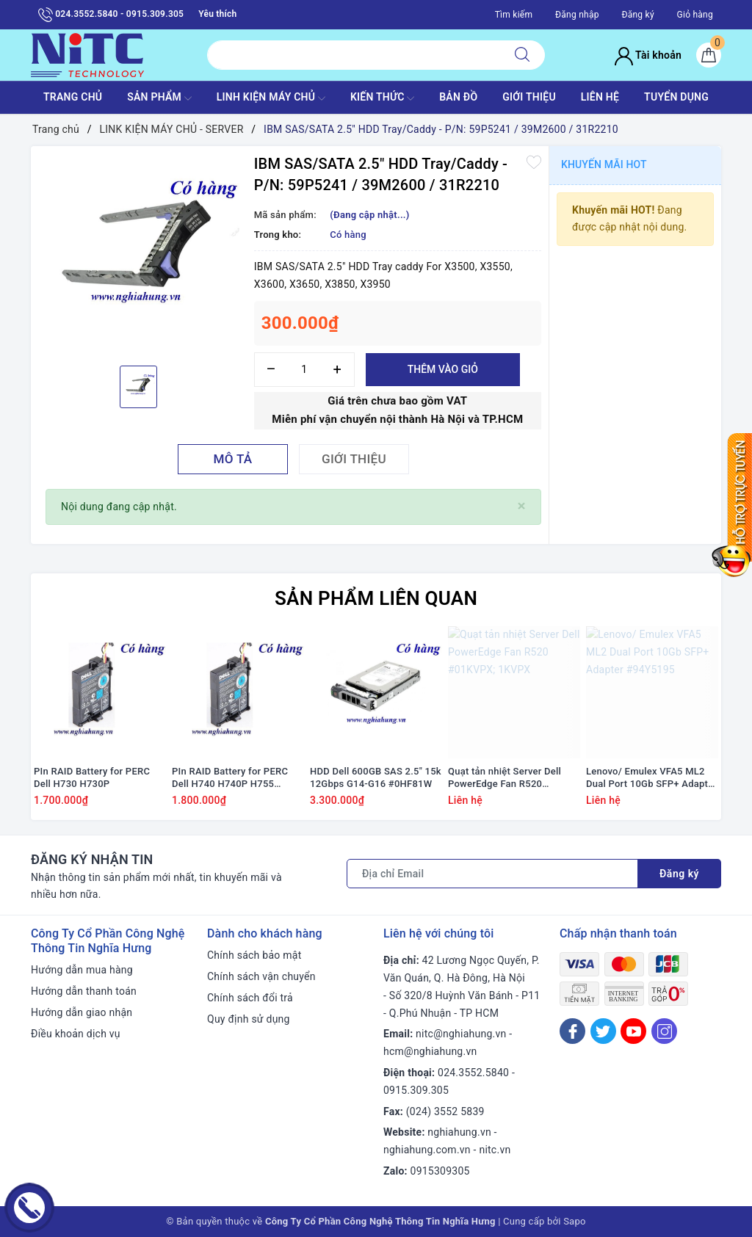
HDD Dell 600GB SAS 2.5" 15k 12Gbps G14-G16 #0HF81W (375, 777)
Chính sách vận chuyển (261, 976)
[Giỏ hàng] (708, 55)
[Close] (521, 506)
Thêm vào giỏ (443, 369)
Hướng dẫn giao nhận (81, 1012)
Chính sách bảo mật (254, 955)
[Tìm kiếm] (522, 55)
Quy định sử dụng (248, 1019)
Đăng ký (637, 15)
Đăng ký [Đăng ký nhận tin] (679, 873)
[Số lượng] (304, 369)
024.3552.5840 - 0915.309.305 (111, 14)
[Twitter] (603, 1031)
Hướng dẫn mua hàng (82, 970)
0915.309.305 (416, 1090)
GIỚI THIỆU (529, 97)
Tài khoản (648, 55)
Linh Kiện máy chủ (271, 98)
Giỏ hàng (695, 15)
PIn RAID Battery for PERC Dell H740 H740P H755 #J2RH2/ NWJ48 (230, 778)
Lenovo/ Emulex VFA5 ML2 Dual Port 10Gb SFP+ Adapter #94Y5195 (651, 778)
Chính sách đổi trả (250, 998)
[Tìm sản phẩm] (353, 55)
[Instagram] (664, 1031)
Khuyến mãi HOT (604, 164)
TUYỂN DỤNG (676, 97)
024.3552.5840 (473, 1072)
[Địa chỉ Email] (492, 873)
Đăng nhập (577, 15)
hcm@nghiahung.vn (430, 1051)
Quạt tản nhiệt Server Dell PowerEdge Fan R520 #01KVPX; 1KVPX (504, 778)
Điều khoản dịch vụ (75, 1034)
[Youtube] (633, 1031)
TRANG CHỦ (72, 97)
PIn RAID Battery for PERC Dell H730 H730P (92, 777)
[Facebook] (572, 1031)
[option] (138, 254)
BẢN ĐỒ (458, 97)
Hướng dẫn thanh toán (84, 991)
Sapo (574, 1221)
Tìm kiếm (514, 15)
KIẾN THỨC (382, 98)
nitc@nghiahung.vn (461, 1034)
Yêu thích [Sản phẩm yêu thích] (217, 14)
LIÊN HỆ (600, 97)
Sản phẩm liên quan (376, 598)
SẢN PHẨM (159, 98)
